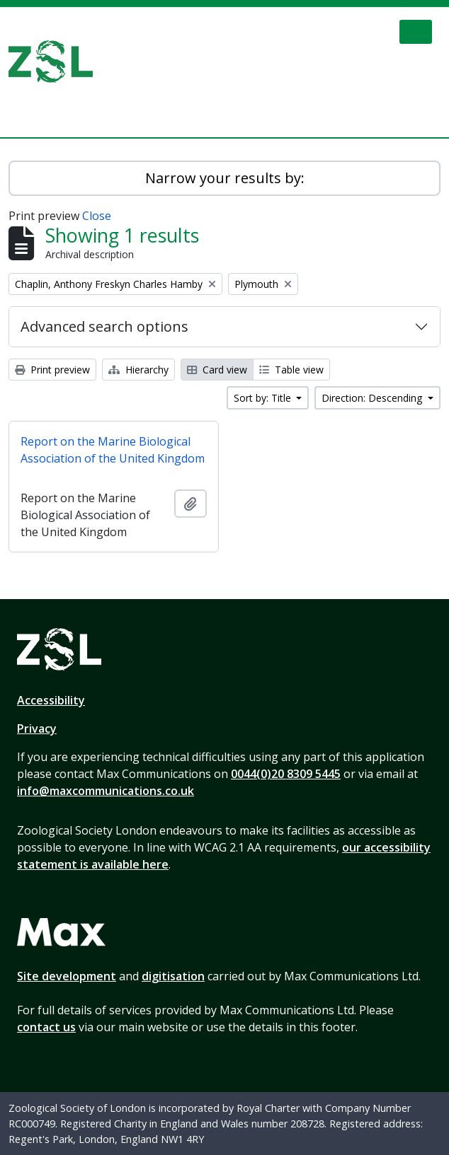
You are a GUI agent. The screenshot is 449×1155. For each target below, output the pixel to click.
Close (96, 216)
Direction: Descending (373, 398)
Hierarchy (138, 369)
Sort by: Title (264, 398)
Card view (217, 369)
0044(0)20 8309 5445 (286, 774)
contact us (46, 1027)
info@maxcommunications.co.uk (105, 791)
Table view (291, 369)
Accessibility (51, 700)
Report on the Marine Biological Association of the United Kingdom (113, 450)
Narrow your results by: (225, 177)
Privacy (37, 728)
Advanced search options (104, 326)
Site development (66, 976)
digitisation (173, 976)
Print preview (52, 369)
